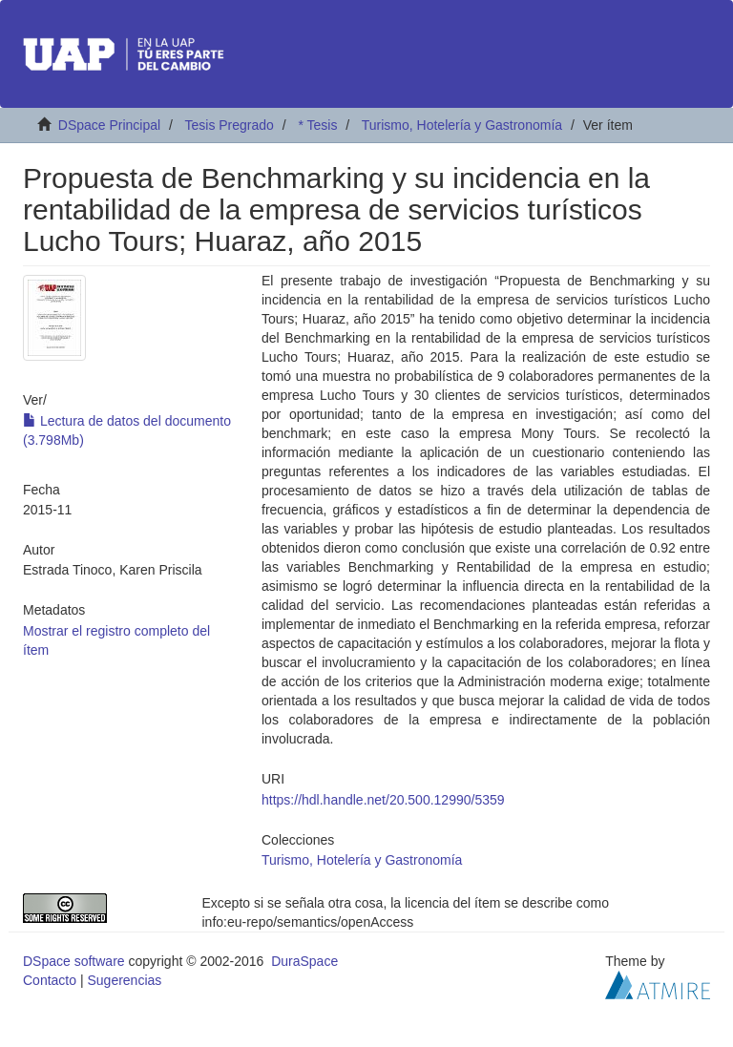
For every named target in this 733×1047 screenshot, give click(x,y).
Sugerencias (124, 980)
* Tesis (317, 125)
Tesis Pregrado (228, 125)
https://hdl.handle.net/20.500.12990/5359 (383, 799)
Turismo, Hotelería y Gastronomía (462, 125)
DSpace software (74, 961)
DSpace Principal (109, 125)
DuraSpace (304, 961)
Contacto (49, 980)
